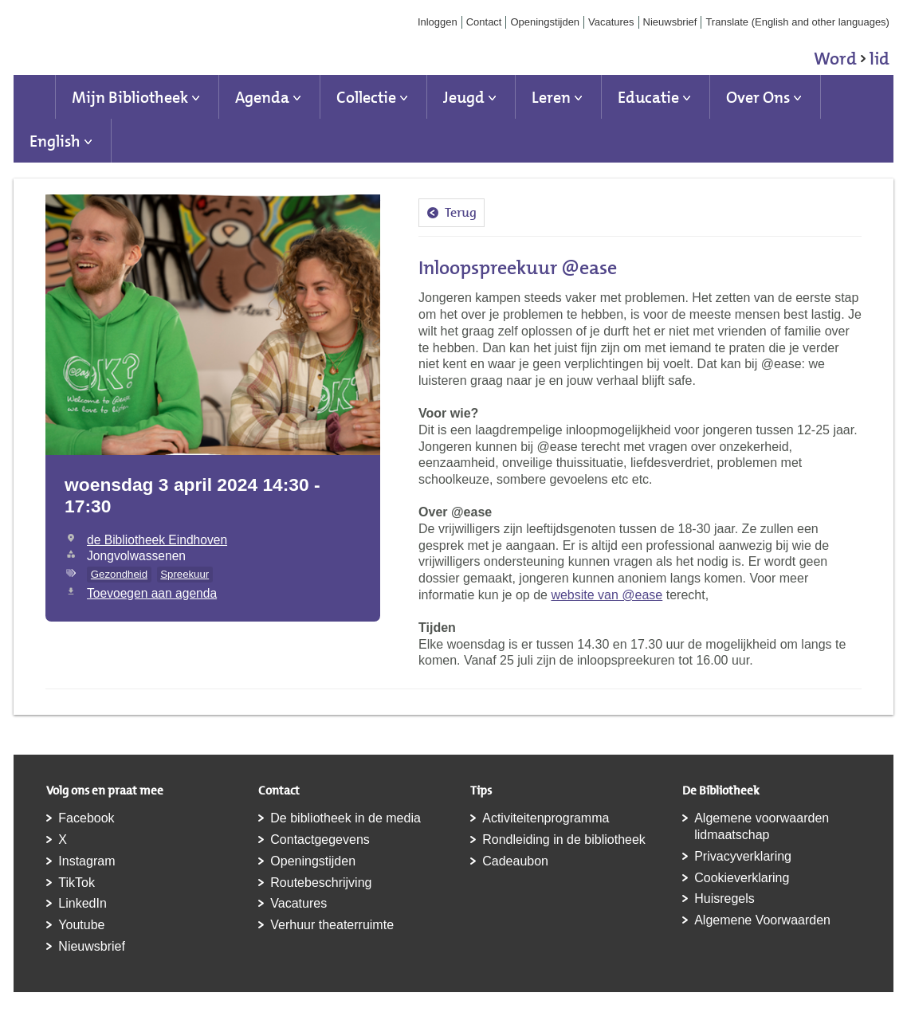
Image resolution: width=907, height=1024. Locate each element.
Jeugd (464, 97)
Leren (551, 97)
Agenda (262, 97)
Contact (484, 22)
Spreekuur (184, 574)
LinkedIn (82, 903)
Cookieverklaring (741, 878)
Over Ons (758, 97)
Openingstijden (544, 22)
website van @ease (606, 595)
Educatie (648, 97)
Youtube (81, 925)
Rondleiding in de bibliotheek (564, 839)
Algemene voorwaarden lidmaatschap (761, 826)
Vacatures (611, 22)
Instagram (86, 861)
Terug (461, 212)
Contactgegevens (320, 839)
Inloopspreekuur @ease (517, 268)
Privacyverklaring (742, 856)
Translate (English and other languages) (797, 22)
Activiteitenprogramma (545, 818)
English (54, 141)
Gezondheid (119, 574)
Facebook (86, 818)
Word (851, 61)
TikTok (76, 882)
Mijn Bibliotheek (130, 97)
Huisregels (724, 898)
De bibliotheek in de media (345, 818)
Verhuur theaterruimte (332, 925)
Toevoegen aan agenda (152, 593)
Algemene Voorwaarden (762, 920)
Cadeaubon (515, 861)
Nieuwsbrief (670, 22)
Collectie (366, 97)
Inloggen (437, 22)
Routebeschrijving (320, 882)
